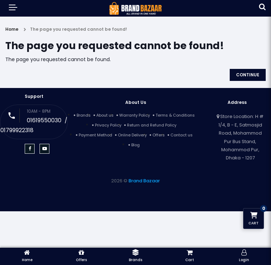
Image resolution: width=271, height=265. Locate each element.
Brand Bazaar (144, 180)
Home (11, 29)
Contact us (181, 135)
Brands (84, 115)
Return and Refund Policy (151, 125)
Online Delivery (132, 135)
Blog (135, 145)
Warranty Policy (134, 115)
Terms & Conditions (175, 115)
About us (105, 115)
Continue (247, 75)
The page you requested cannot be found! (78, 29)
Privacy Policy (108, 125)
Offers (158, 135)
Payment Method (95, 135)
